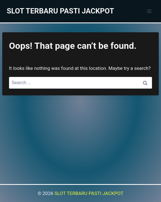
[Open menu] (149, 11)
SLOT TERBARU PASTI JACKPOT (88, 193)
